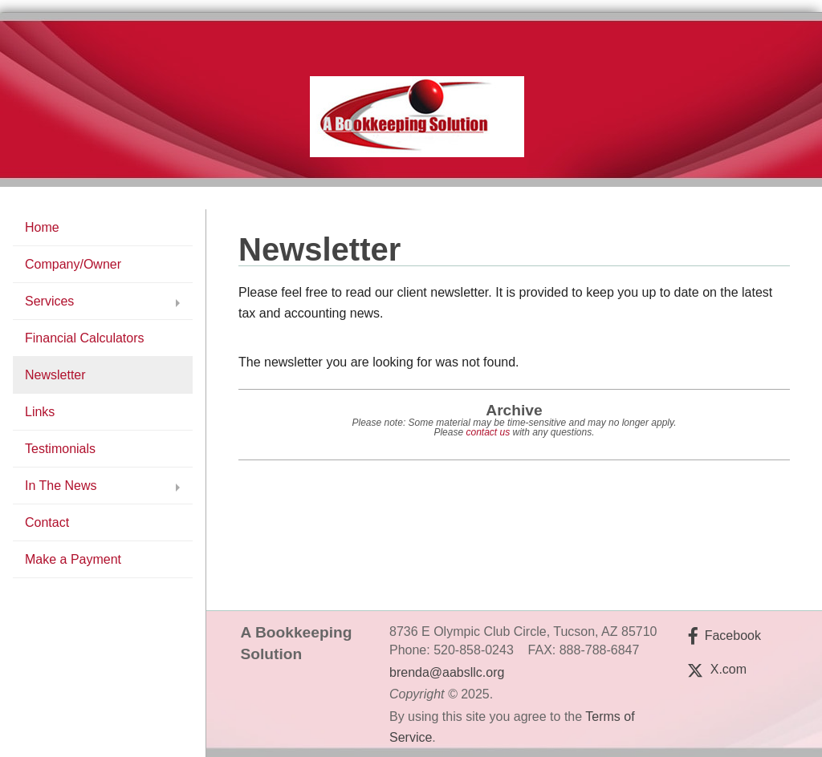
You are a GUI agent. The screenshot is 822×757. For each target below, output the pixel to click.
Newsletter (55, 375)
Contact (47, 522)
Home (42, 227)
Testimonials (60, 448)
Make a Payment (73, 559)
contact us (488, 432)
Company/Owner (73, 264)
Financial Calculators (84, 338)
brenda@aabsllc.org (446, 672)
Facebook (733, 635)
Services (49, 301)
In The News (61, 485)
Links (40, 412)
